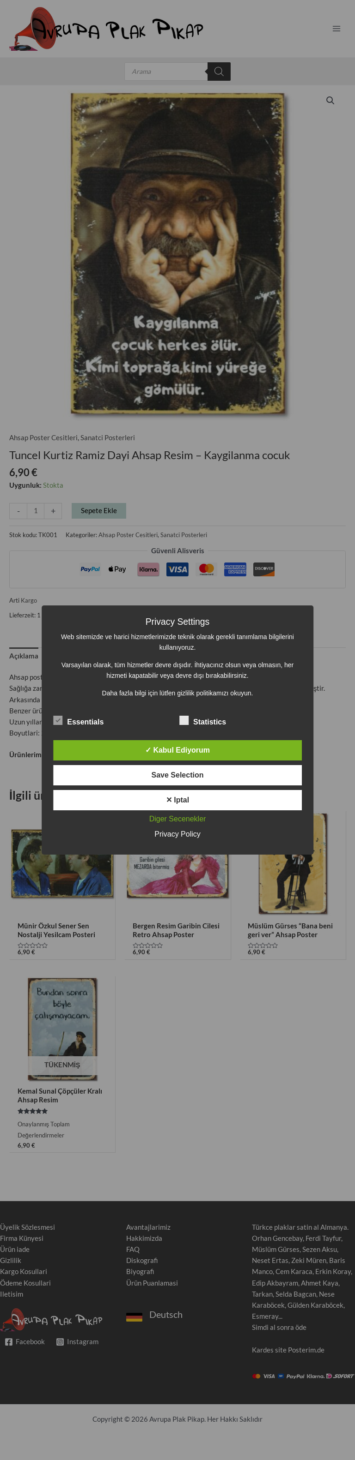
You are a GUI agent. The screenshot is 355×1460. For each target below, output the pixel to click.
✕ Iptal (177, 800)
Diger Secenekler (177, 819)
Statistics (202, 720)
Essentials (78, 720)
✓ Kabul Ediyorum (177, 750)
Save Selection (178, 775)
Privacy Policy (177, 834)
